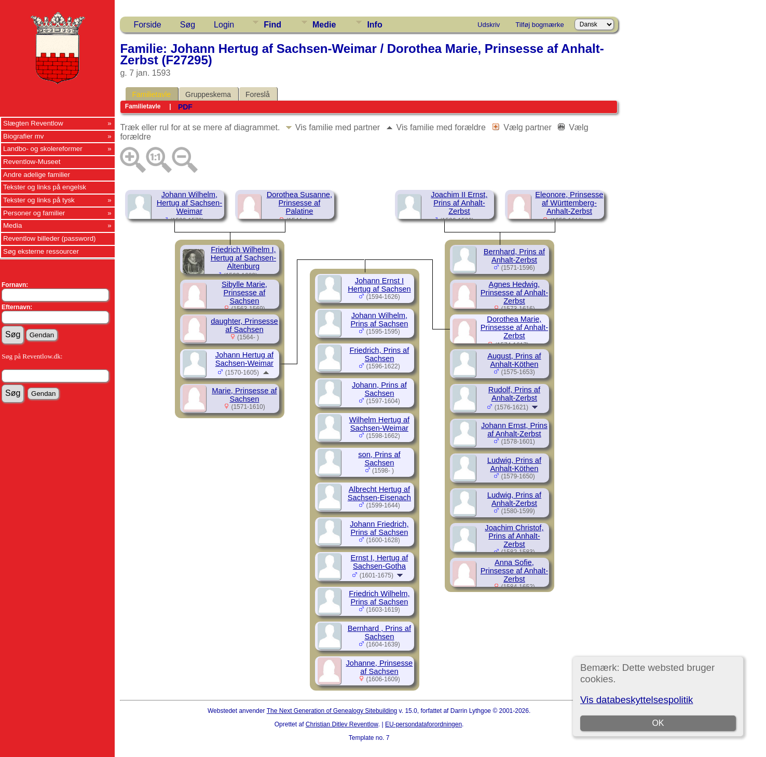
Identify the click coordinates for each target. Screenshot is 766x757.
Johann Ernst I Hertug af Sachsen (379, 285)
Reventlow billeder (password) (49, 238)
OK (658, 723)
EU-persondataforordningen (423, 724)
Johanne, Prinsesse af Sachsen (379, 667)
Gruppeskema (208, 94)
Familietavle (151, 94)
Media (12, 225)
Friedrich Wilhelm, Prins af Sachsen (379, 597)
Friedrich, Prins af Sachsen (379, 354)
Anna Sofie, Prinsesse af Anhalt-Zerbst (514, 570)
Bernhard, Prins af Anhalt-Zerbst (514, 255)
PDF (185, 107)
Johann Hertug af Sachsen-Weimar (244, 359)
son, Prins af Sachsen (379, 458)
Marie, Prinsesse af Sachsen (244, 395)
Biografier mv (23, 136)
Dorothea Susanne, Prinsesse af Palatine (299, 202)
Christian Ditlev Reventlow (342, 724)
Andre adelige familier (36, 174)
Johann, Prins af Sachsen (379, 389)
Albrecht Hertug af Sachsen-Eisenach (379, 493)
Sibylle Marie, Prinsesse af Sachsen (244, 292)
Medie (324, 24)
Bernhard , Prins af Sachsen (379, 632)
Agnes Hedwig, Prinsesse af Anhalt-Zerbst (514, 292)
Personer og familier (34, 213)
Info (374, 24)
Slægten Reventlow (33, 123)
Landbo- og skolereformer (43, 149)
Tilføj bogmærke (539, 25)
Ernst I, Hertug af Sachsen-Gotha (379, 562)
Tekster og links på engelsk (44, 187)
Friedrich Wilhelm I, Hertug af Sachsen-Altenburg (243, 257)
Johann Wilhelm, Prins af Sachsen (379, 319)
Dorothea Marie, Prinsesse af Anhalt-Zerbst (514, 327)
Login (224, 24)
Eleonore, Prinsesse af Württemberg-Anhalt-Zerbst (569, 202)
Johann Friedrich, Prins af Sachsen (379, 528)
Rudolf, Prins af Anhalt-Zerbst (514, 394)
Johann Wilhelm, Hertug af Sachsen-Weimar (189, 202)
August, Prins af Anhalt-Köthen (514, 360)
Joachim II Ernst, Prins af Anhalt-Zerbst (459, 202)
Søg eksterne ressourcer (41, 251)
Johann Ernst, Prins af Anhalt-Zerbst (514, 429)
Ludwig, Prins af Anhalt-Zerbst (514, 499)
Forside (147, 24)
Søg (187, 24)
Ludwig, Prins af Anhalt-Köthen (514, 464)
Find (272, 24)
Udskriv (488, 25)
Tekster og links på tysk (39, 200)
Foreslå (257, 94)
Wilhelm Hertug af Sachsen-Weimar (379, 424)
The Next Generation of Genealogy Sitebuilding (332, 710)
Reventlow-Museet (31, 162)
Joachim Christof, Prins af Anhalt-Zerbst (514, 536)
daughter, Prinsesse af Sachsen (244, 325)
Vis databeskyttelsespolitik (636, 699)
